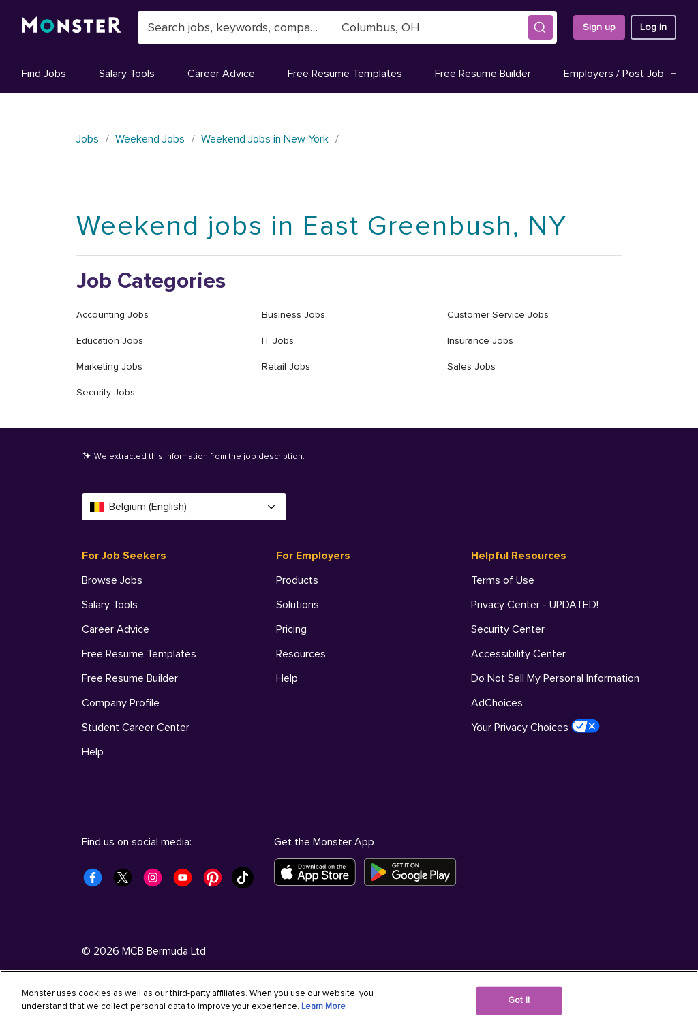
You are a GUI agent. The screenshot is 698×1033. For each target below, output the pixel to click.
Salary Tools (127, 73)
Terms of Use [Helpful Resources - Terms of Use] (502, 580)
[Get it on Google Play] (414, 872)
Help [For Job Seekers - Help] (93, 752)
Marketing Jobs (109, 366)
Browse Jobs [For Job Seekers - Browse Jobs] (112, 580)
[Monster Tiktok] (247, 882)
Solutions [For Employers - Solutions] (297, 605)
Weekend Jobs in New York (265, 139)
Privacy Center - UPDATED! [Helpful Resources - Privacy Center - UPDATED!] (534, 605)
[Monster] (71, 27)
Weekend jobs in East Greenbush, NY (321, 226)
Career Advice (221, 73)
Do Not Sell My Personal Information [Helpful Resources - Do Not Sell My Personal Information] (555, 678)
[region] (349, 1001)
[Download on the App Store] (319, 872)
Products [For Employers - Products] (297, 580)
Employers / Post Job (623, 73)
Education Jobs (109, 340)
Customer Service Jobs (498, 314)
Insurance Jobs (480, 340)
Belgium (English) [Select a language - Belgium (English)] (184, 506)
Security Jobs (105, 392)
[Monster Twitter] (127, 882)
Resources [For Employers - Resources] (301, 654)
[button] (540, 27)
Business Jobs (293, 314)
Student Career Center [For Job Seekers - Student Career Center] (135, 727)
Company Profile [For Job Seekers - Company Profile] (121, 703)
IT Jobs (278, 340)
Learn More (323, 1006)
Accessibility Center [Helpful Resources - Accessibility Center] (518, 654)
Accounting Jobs (112, 314)
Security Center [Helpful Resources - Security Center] (508, 629)
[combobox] (234, 27)
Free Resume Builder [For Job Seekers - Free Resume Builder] (130, 678)
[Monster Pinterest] (217, 882)
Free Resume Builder (483, 73)
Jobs (87, 139)
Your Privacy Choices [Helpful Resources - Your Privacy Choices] (535, 726)
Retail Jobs (286, 366)
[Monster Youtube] (187, 882)
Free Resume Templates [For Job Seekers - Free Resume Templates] (139, 654)
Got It (519, 1000)
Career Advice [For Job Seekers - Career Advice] (115, 629)
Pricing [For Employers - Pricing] (291, 629)
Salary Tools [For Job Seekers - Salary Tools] (110, 605)
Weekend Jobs (150, 139)
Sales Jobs (471, 366)
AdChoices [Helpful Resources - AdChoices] (497, 703)
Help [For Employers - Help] (287, 678)
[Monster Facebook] (97, 882)
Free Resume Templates (345, 73)
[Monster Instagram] (157, 882)
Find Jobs (44, 73)
